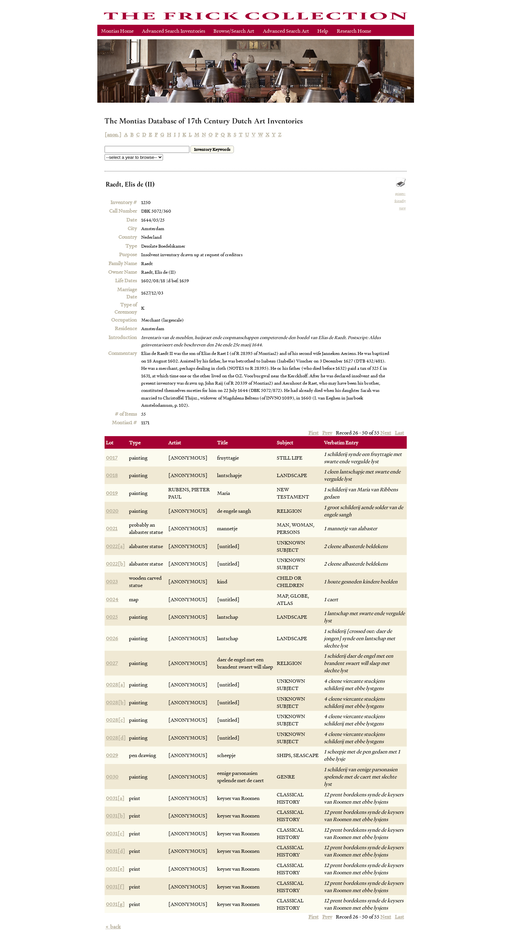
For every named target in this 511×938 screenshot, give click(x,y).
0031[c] (115, 833)
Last (399, 432)
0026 (112, 638)
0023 (112, 581)
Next (385, 432)
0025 (112, 616)
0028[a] (115, 684)
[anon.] (113, 134)
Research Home (354, 30)
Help (322, 30)
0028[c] (115, 719)
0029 (112, 755)
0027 (112, 663)
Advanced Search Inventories (173, 30)
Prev (327, 432)
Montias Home (117, 30)
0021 (111, 528)
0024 (112, 599)
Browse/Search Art (233, 30)
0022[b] (115, 563)
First (313, 432)
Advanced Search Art (286, 30)
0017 (111, 457)
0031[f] (115, 886)
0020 (112, 510)
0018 (112, 475)
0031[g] (115, 904)
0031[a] (115, 798)
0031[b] (115, 815)
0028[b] (116, 702)
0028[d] (116, 737)
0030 (112, 776)
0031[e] (115, 868)
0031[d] (115, 850)
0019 (112, 493)
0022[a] (115, 546)
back (113, 926)
